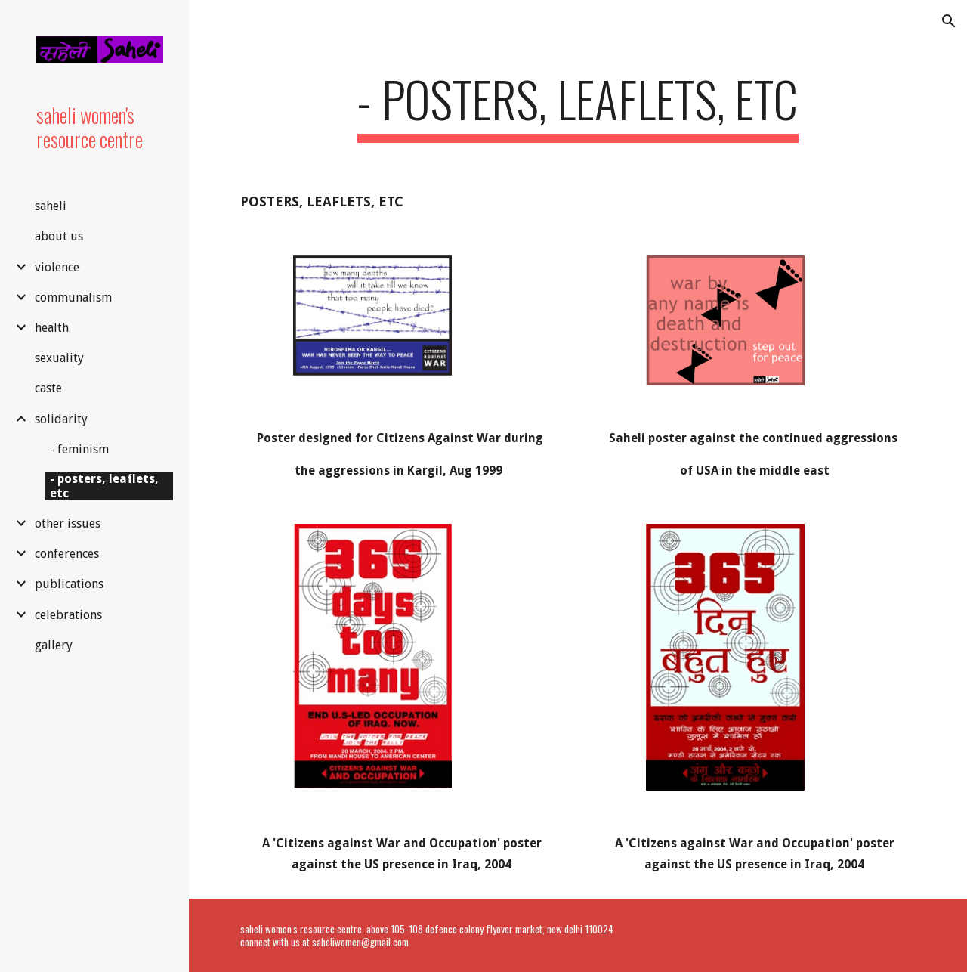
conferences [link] (67, 553)
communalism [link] (73, 297)
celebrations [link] (68, 615)
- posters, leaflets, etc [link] (104, 486)
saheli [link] (50, 206)
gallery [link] (54, 645)
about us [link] (59, 236)
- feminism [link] (79, 449)
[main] (577, 106)
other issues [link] (67, 523)
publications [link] (69, 584)
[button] (949, 21)
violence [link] (57, 267)
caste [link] (48, 388)
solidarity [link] (61, 419)
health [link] (52, 327)
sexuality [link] (59, 358)
